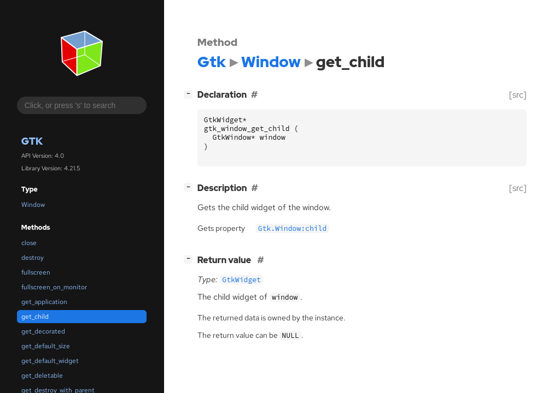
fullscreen (35, 272)
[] (190, 93)
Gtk (32, 141)
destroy (32, 257)
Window (33, 204)
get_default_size (45, 346)
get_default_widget (50, 360)
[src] (518, 94)
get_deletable (42, 375)
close (29, 243)
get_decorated (43, 331)
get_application (44, 301)
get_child (35, 316)
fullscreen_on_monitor (54, 287)
